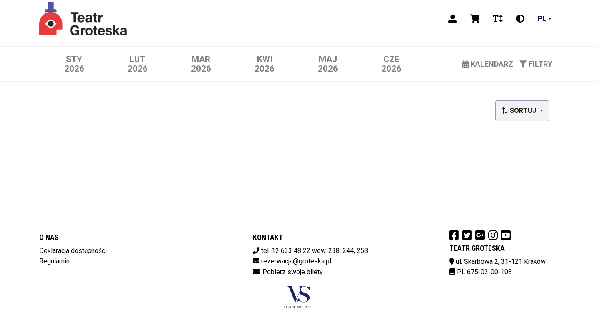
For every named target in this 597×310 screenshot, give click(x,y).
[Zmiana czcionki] (497, 19)
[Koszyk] (474, 19)
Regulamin (54, 261)
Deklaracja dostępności (73, 251)
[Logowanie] (452, 19)
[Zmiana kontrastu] (520, 19)
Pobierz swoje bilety (292, 272)
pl (542, 18)
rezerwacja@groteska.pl (296, 261)
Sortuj (519, 111)
